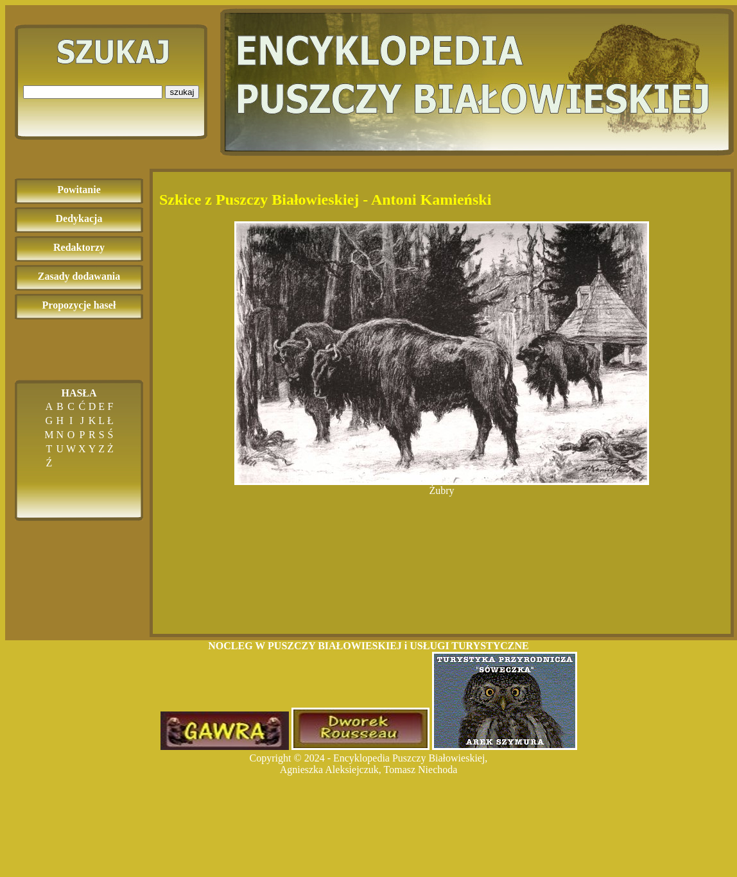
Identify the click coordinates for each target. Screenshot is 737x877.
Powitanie (79, 189)
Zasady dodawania (79, 276)
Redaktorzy (79, 247)
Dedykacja (79, 218)
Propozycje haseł (79, 305)
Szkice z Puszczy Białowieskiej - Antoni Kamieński (325, 199)
